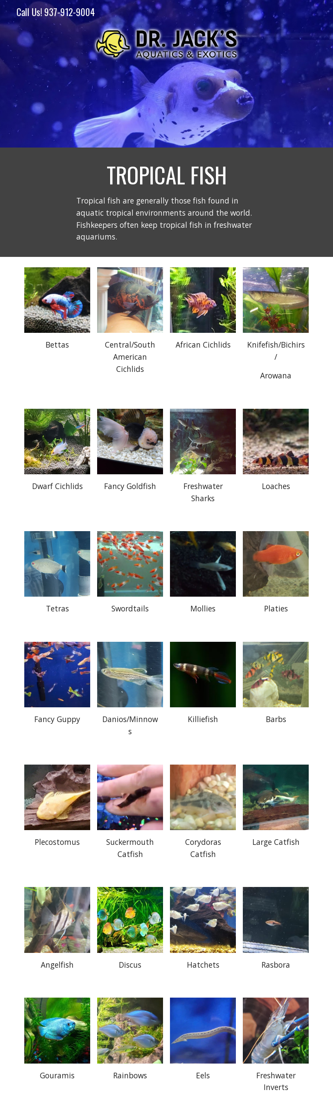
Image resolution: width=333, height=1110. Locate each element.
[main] (166, 202)
